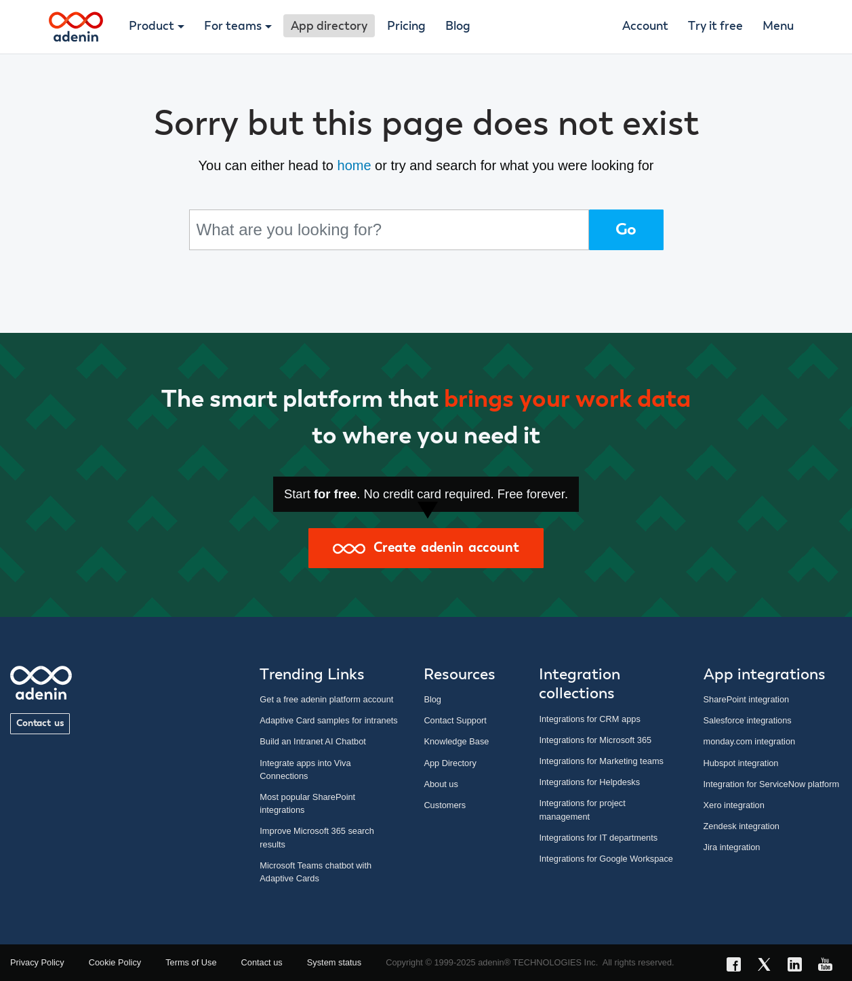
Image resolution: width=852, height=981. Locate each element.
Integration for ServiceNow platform (772, 784)
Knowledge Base (456, 741)
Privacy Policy (37, 962)
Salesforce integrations (748, 720)
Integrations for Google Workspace (606, 859)
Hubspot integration (741, 763)
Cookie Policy (115, 962)
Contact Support (455, 720)
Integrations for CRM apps (589, 719)
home (354, 165)
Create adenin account (426, 548)
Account (645, 26)
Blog (457, 26)
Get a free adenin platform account (326, 699)
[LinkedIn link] (798, 966)
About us (441, 784)
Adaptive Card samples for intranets (328, 720)
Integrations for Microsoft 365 (595, 740)
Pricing (406, 26)
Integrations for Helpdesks (589, 782)
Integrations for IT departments (598, 838)
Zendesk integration (741, 826)
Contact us (40, 723)
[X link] (768, 966)
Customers (445, 805)
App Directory (450, 763)
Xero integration (734, 805)
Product (151, 26)
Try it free (715, 26)
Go (626, 230)
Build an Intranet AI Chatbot (313, 741)
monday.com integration (750, 741)
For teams (233, 26)
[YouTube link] (829, 966)
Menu (778, 26)
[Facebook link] (737, 966)
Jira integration (732, 847)
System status (334, 962)
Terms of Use (190, 962)
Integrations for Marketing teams (601, 761)
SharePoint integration (747, 699)
